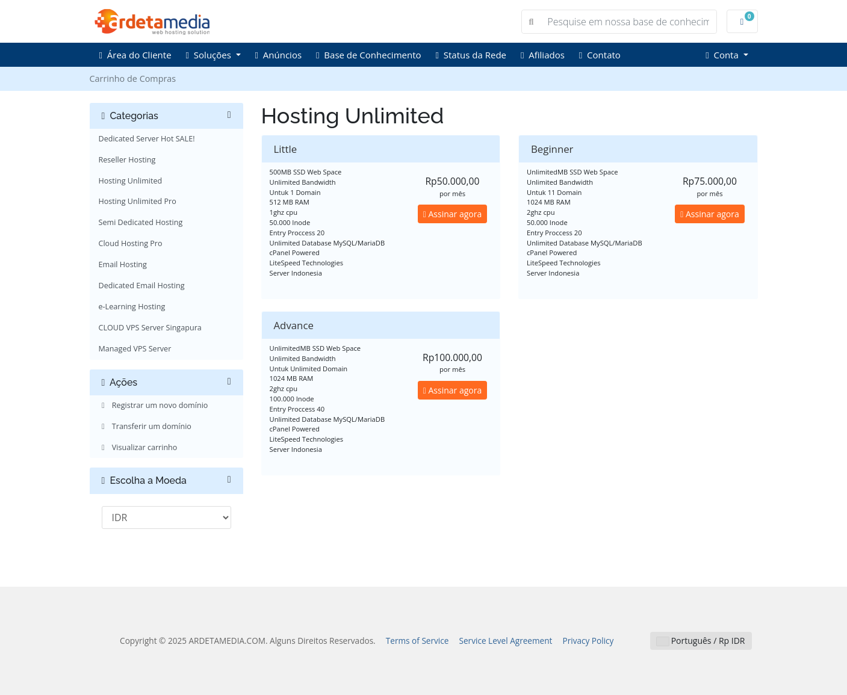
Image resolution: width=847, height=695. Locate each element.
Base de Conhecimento (368, 55)
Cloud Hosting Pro (131, 243)
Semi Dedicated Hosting (141, 222)
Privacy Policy (588, 640)
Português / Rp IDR (701, 640)
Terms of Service (417, 640)
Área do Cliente (135, 55)
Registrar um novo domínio (153, 405)
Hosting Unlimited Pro (137, 201)
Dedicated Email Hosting (142, 285)
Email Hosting (123, 264)
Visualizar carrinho (138, 447)
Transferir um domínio (145, 426)
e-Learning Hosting (132, 306)
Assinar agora (452, 214)
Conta (723, 55)
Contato (600, 55)
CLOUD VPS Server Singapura (150, 328)
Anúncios (278, 55)
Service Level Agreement (506, 640)
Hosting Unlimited (131, 181)
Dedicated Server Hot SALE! (147, 139)
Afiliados (543, 55)
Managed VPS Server (135, 349)
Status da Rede (471, 55)
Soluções (210, 55)
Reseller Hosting (127, 160)
